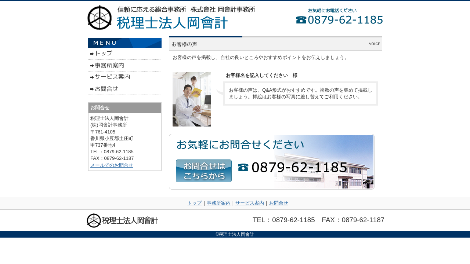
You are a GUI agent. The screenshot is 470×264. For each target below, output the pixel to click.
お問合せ (278, 203)
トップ (194, 203)
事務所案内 (219, 203)
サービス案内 (249, 203)
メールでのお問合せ (111, 165)
